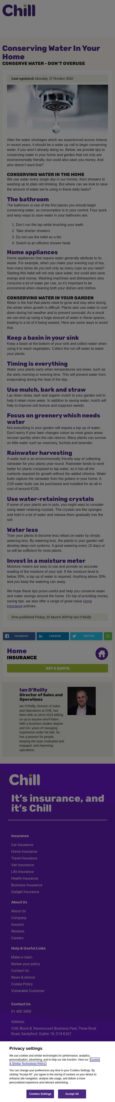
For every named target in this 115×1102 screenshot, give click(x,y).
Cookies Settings (40, 1094)
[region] (57, 1071)
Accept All (72, 1094)
